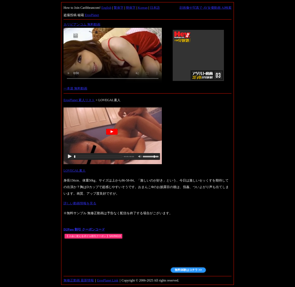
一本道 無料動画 (75, 88)
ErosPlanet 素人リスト (79, 100)
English (106, 7)
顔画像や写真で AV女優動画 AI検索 (205, 7)
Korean (143, 7)
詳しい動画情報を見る (80, 203)
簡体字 (131, 7)
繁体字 (119, 7)
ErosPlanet (92, 15)
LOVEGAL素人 (75, 170)
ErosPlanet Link (107, 280)
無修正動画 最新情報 (79, 280)
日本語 (155, 7)
